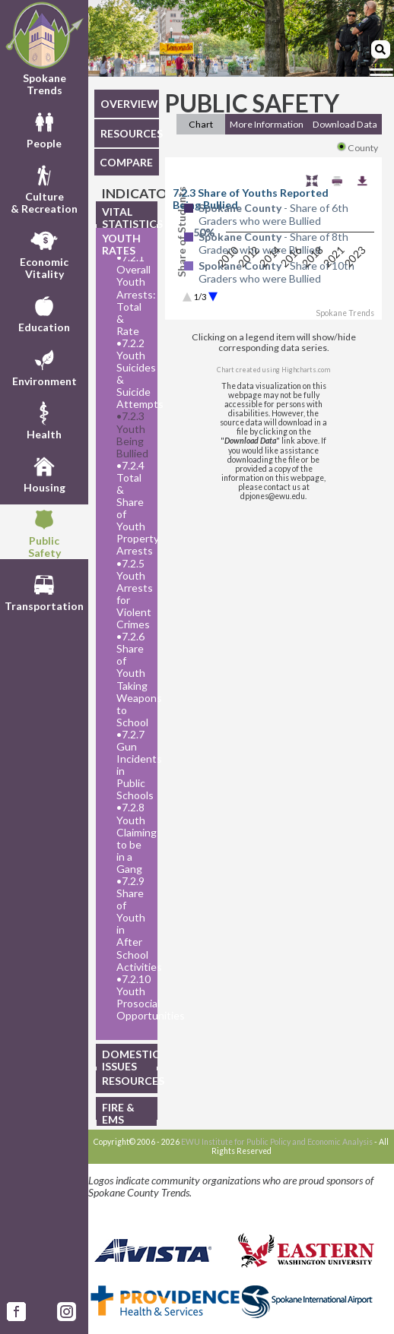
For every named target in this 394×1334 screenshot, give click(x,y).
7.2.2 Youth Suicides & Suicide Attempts (132, 373)
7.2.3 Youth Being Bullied (132, 434)
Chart (201, 124)
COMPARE (126, 162)
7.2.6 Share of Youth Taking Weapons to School (132, 680)
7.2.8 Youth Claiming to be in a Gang (132, 837)
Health (44, 419)
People (44, 128)
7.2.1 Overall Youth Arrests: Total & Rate (132, 294)
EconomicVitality (44, 253)
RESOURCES (129, 133)
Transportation (44, 591)
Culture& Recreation (44, 187)
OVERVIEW (129, 103)
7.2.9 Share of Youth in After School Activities (132, 924)
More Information (266, 124)
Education (44, 312)
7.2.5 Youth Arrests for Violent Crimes (132, 594)
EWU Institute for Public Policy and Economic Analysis (277, 1141)
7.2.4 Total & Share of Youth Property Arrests (132, 509)
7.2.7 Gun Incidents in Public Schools (132, 765)
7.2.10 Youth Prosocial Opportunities (132, 997)
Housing (44, 472)
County (357, 147)
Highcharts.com (305, 369)
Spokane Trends (44, 48)
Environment (44, 366)
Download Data (345, 124)
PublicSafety (44, 531)
